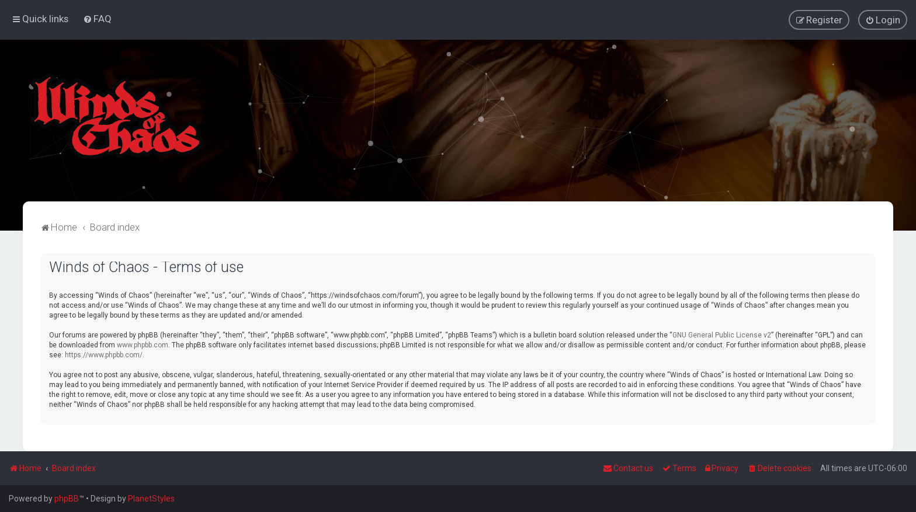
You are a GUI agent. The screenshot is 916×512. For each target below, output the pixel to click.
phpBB (66, 498)
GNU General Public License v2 (721, 334)
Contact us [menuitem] (628, 468)
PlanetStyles (151, 498)
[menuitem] (97, 18)
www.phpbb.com (142, 344)
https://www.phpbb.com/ (104, 354)
